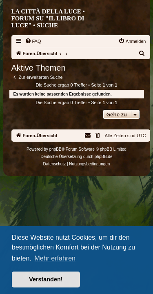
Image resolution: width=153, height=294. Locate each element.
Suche (47, 25)
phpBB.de (104, 156)
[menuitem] (33, 41)
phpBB (55, 149)
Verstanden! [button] (45, 279)
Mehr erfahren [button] (54, 258)
